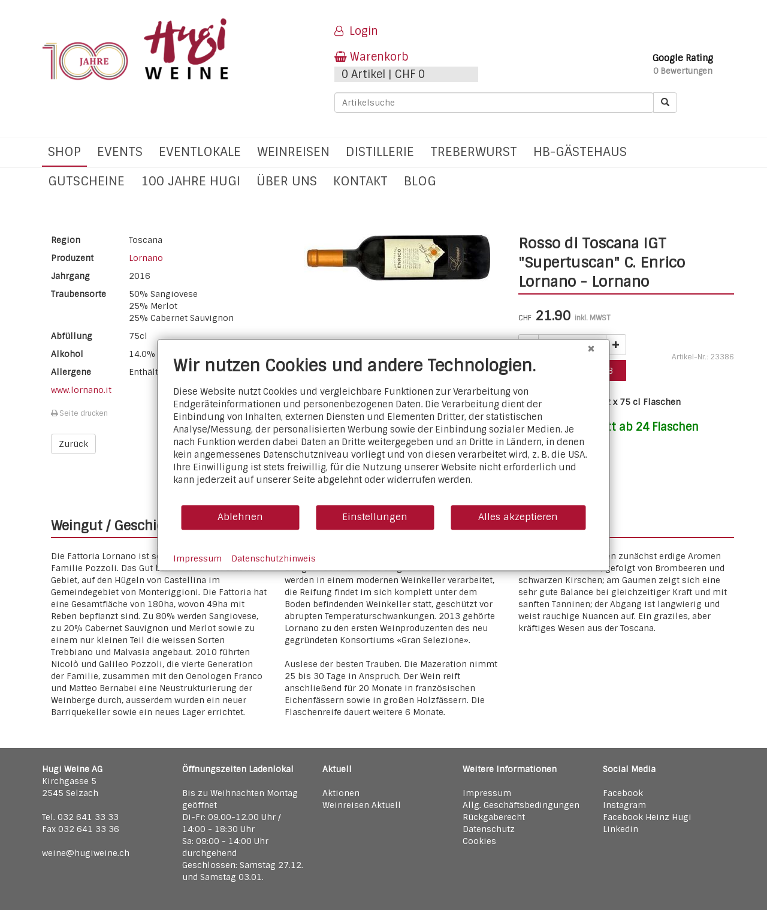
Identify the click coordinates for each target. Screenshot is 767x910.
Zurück (73, 444)
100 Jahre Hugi (190, 181)
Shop (64, 151)
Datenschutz (489, 829)
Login (356, 31)
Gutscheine (86, 181)
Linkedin (620, 829)
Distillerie (380, 151)
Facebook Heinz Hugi (647, 817)
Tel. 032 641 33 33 (80, 817)
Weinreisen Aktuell (361, 805)
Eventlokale (200, 151)
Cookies (479, 841)
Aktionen (341, 793)
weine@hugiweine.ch (85, 853)
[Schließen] (591, 349)
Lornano (146, 258)
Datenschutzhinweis (273, 558)
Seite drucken (79, 413)
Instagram (624, 805)
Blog (420, 181)
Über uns (286, 181)
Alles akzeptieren (518, 516)
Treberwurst (473, 151)
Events (120, 151)
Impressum (487, 793)
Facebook (623, 793)
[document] (383, 430)
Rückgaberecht (494, 817)
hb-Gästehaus (580, 151)
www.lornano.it (81, 390)
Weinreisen (293, 151)
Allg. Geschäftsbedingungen (521, 805)
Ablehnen (240, 516)
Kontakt (360, 181)
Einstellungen (374, 516)
